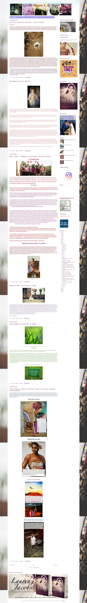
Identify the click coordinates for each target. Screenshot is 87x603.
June (63, 253)
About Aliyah (19, 17)
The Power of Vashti (64, 37)
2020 (62, 236)
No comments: (21, 77)
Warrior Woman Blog (29, 17)
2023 (62, 233)
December (64, 244)
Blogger (63, 600)
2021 (62, 235)
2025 (62, 232)
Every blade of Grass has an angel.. (24, 324)
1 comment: (21, 318)
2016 (62, 242)
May (62, 254)
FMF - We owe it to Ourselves (69, 150)
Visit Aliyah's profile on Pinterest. (65, 216)
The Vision (34, 185)
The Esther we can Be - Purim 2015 (67, 278)
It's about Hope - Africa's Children (69, 155)
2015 (62, 243)
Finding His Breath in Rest (68, 160)
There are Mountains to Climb (66, 274)
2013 (62, 288)
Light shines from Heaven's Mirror (69, 139)
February (63, 283)
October (63, 247)
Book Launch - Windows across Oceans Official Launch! (30, 156)
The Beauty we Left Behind (20, 81)
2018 (62, 239)
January (63, 285)
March (63, 257)
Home (12, 17)
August (63, 250)
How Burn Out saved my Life (66, 273)
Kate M (16, 315)
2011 (62, 291)
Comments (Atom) (36, 567)
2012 (62, 289)
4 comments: (21, 281)
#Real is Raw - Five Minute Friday (23, 285)
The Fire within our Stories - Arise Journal (27, 22)
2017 (62, 240)
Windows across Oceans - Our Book (45, 17)
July (62, 251)
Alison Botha (46, 249)
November (64, 246)
